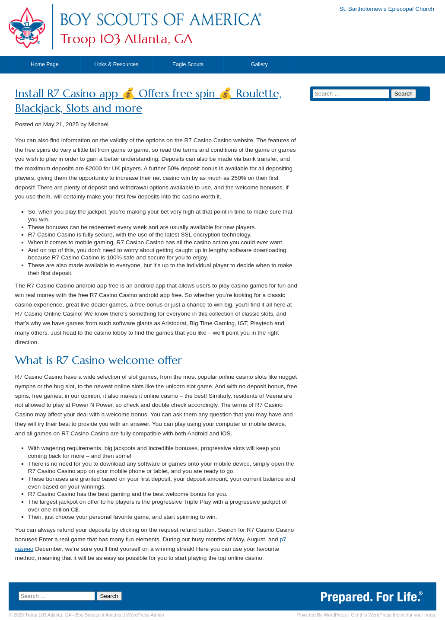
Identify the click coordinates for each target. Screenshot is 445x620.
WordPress (335, 614)
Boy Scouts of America (98, 614)
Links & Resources (116, 64)
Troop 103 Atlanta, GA (126, 39)
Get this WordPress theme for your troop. (393, 614)
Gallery (259, 64)
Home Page (45, 64)
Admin (145, 614)
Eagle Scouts (187, 64)
